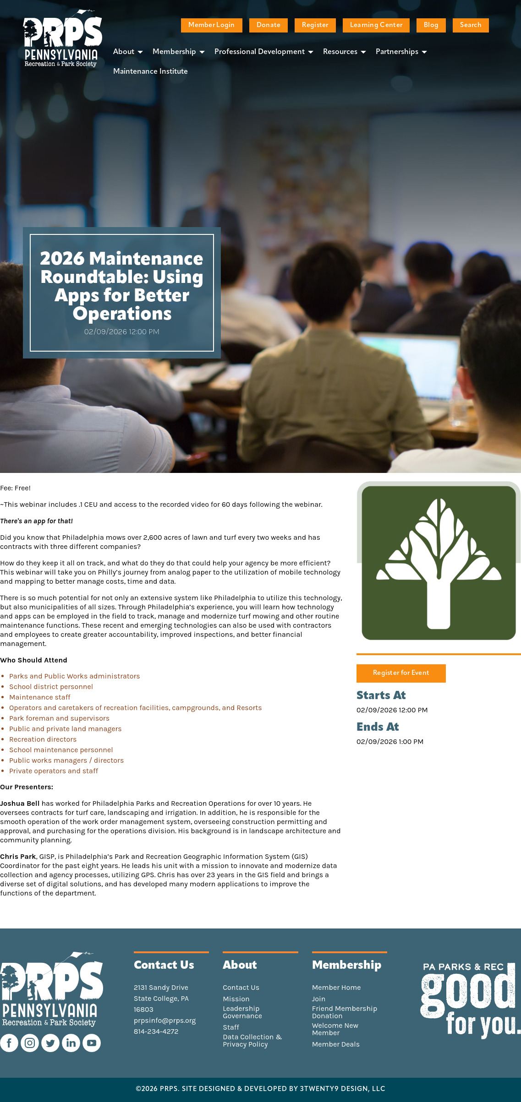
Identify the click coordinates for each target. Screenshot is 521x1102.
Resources (340, 52)
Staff (231, 1027)
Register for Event (401, 673)
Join (319, 999)
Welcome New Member (335, 1029)
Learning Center (376, 25)
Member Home (336, 987)
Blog (431, 25)
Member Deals (336, 1044)
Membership (174, 52)
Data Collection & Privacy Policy (252, 1040)
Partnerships (397, 52)
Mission (236, 999)
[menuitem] (125, 51)
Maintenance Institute (150, 72)
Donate (269, 25)
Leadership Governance (242, 1012)
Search (471, 25)
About (123, 52)
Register (315, 25)
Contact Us (241, 987)
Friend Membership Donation (345, 1012)
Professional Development (259, 52)
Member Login (211, 25)
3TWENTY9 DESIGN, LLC (343, 1089)
